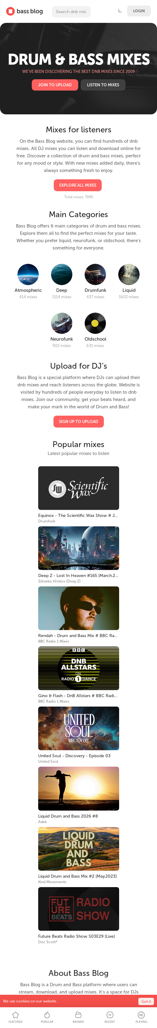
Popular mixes (78, 444)
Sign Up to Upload (78, 421)
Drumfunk (46, 521)
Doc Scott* (47, 942)
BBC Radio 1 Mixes (53, 641)
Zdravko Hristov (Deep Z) (59, 581)
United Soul (48, 761)
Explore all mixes (77, 185)
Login (139, 11)
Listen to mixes (103, 85)
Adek (42, 822)
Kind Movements (52, 882)
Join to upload (55, 85)
